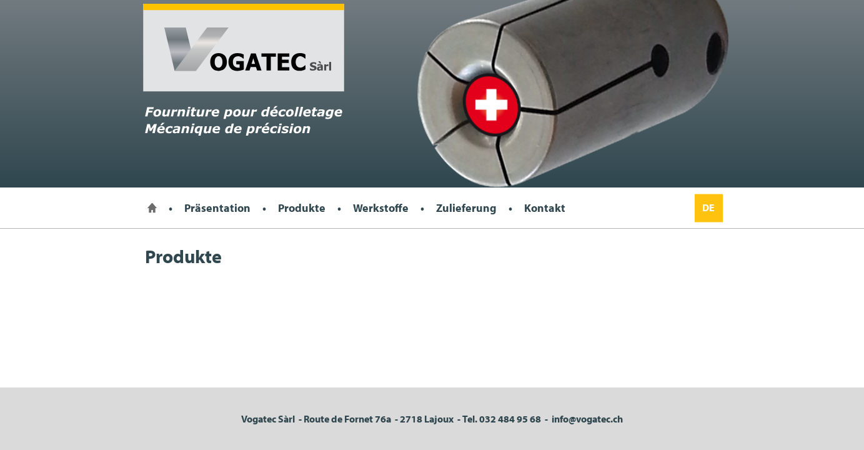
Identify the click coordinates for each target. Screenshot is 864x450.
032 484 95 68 (510, 418)
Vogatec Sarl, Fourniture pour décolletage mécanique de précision (244, 70)
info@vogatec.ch (587, 418)
